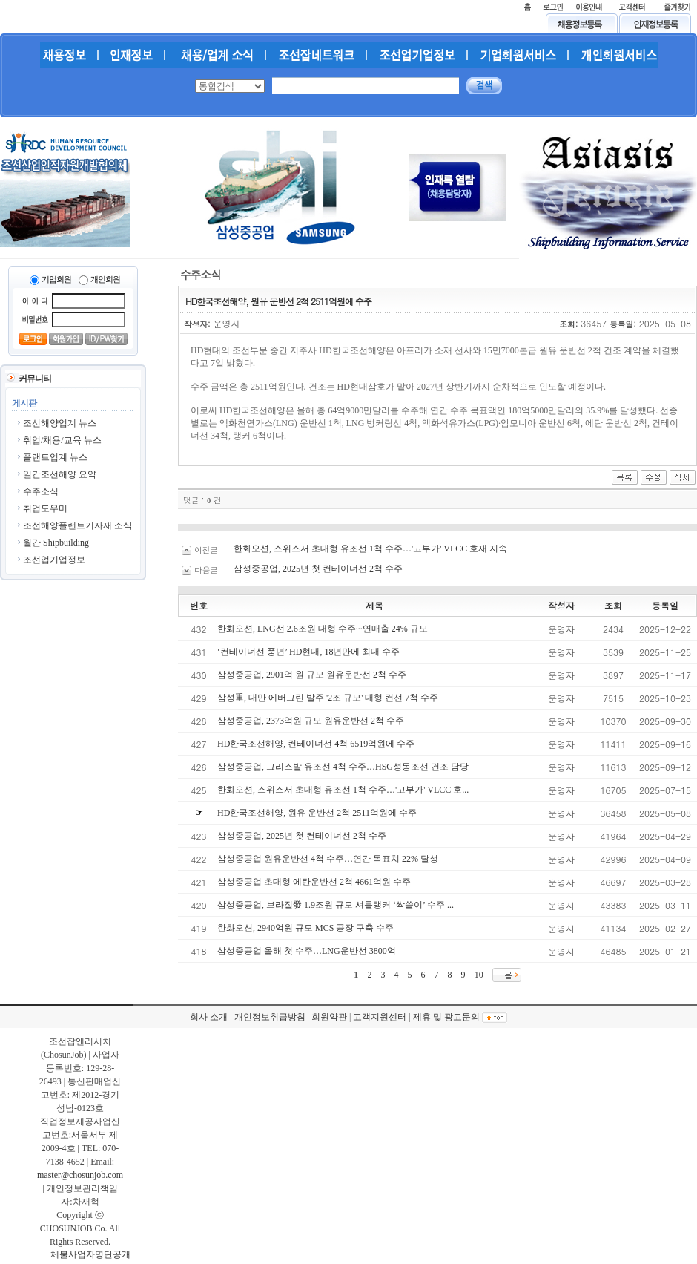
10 (479, 974)
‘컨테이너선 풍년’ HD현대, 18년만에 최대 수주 (308, 651)
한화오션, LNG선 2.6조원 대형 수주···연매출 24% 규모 (322, 628)
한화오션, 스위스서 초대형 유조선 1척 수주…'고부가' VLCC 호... (343, 790)
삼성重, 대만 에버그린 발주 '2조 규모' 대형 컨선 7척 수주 (327, 697)
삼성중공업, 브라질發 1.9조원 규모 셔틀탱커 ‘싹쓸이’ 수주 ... (335, 905)
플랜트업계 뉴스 (55, 457)
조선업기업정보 (54, 559)
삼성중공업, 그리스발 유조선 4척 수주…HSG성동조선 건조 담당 (343, 767)
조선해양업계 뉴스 (59, 423)
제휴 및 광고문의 (446, 1017)
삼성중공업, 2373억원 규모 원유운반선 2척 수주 (310, 720)
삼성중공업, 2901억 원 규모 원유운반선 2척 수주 (311, 674)
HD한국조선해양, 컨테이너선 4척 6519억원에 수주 (315, 744)
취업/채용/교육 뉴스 (62, 440)
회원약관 (329, 1017)
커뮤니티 (35, 378)
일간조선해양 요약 (59, 474)
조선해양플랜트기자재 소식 (77, 525)
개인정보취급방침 (269, 1017)
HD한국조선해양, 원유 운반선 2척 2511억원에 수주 (317, 813)
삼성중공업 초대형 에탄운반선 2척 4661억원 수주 (314, 882)
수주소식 (41, 491)
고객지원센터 (379, 1017)
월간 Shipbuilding (56, 542)
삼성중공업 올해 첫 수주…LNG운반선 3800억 (306, 951)
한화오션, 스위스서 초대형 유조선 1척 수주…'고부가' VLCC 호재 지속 (370, 548)
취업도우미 (45, 508)
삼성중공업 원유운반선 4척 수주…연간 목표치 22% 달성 (327, 859)
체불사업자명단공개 (90, 1254)
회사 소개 (209, 1017)
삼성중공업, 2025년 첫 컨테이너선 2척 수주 (318, 568)
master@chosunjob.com (80, 1175)
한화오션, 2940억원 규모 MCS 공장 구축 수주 (305, 928)
